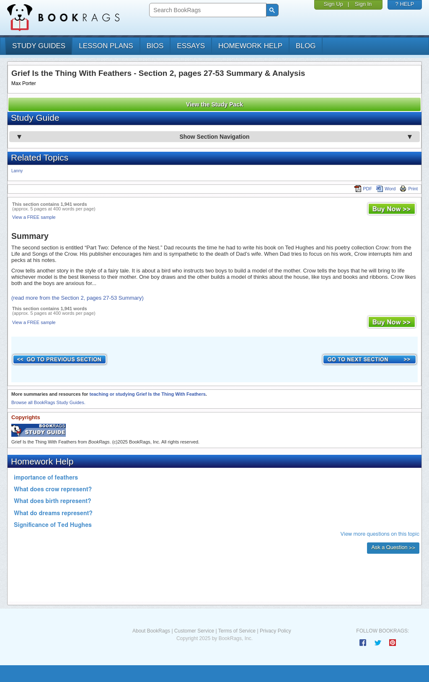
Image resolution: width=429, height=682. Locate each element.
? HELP (404, 4)
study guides (38, 46)
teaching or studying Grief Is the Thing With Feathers (147, 394)
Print (409, 188)
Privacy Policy (275, 631)
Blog (305, 46)
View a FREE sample (34, 217)
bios (155, 46)
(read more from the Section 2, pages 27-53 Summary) (77, 298)
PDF (363, 188)
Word (385, 188)
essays (191, 46)
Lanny (17, 171)
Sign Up (333, 4)
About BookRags (151, 631)
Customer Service (194, 631)
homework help (250, 46)
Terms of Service (237, 631)
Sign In (363, 4)
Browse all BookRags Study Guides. (48, 402)
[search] (206, 10)
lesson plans (106, 46)
